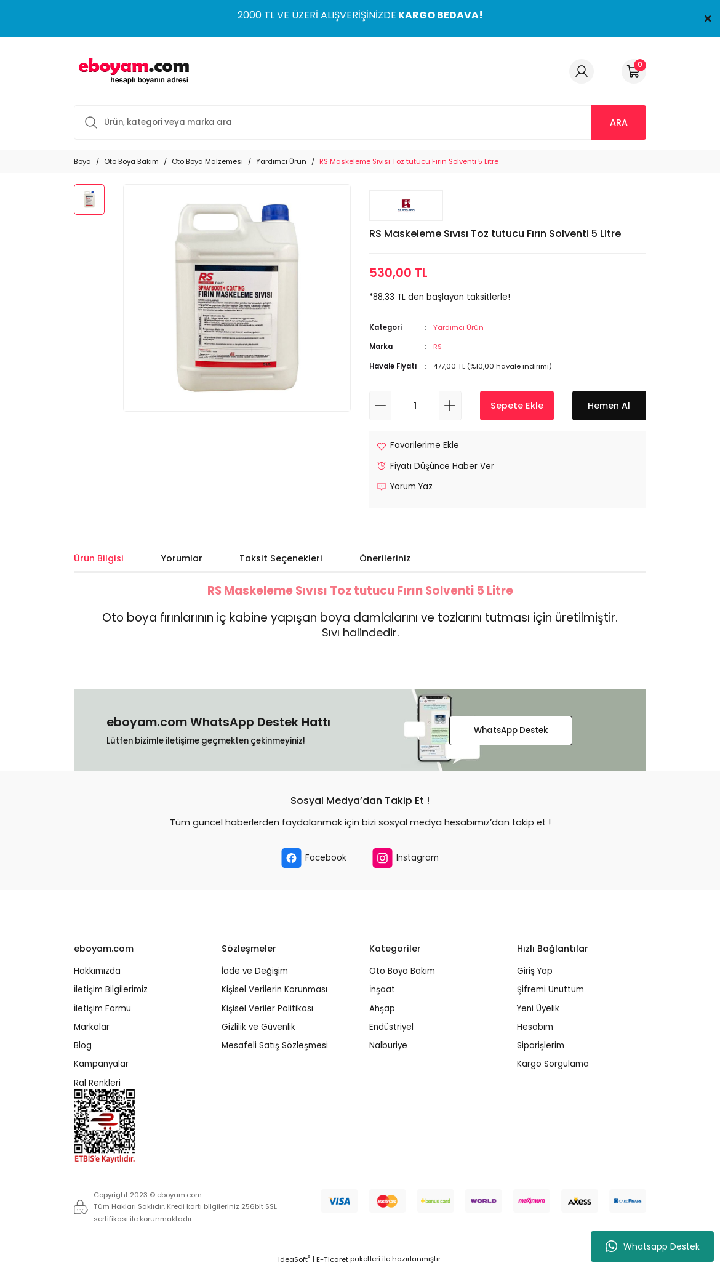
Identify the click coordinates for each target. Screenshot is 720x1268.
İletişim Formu (102, 1008)
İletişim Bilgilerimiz (111, 989)
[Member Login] (581, 71)
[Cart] (634, 71)
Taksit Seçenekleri (280, 558)
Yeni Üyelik (538, 1008)
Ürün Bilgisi (99, 558)
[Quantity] (415, 405)
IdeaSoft (294, 1259)
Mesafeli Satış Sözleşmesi (275, 1045)
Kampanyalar (101, 1064)
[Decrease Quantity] (380, 405)
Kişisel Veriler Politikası (267, 1008)
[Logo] (132, 71)
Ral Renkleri (97, 1083)
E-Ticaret (332, 1259)
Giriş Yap (535, 971)
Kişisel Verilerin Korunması (274, 989)
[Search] (360, 122)
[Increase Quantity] (450, 405)
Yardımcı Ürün (458, 327)
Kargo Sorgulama (553, 1064)
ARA (619, 122)
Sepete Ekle (516, 405)
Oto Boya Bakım (402, 971)
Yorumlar (181, 558)
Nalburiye (388, 1045)
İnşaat (382, 989)
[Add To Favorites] (418, 445)
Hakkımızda (97, 971)
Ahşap (382, 1008)
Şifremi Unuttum (550, 989)
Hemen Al (609, 405)
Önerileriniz (384, 558)
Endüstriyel (391, 1027)
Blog (83, 1045)
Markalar (92, 1027)
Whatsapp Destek (653, 1246)
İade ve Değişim (255, 971)
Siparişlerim (540, 1045)
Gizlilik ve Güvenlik (258, 1027)
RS (437, 346)
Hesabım (535, 1027)
